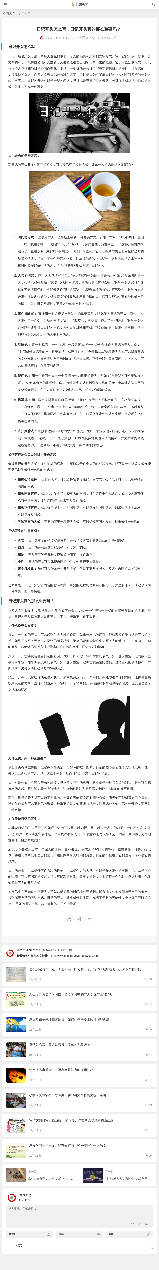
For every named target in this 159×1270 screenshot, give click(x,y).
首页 (9, 13)
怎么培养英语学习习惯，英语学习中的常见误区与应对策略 (71, 994)
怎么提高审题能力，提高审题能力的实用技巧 (61, 1070)
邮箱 (62, 1234)
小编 (29, 950)
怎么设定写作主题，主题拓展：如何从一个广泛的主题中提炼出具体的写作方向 (85, 969)
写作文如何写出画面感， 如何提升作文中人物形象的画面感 (71, 1120)
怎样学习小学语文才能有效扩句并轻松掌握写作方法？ (67, 1145)
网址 (112, 1234)
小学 (18, 13)
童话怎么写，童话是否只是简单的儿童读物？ (61, 1044)
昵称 (12, 1234)
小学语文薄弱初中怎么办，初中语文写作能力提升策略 (67, 1095)
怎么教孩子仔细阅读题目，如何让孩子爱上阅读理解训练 (69, 1019)
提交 (19, 1245)
